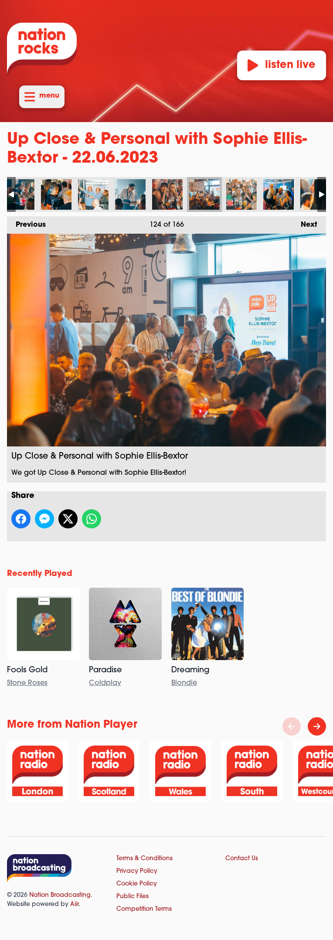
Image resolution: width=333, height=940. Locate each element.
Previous (26, 222)
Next (304, 222)
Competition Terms (144, 909)
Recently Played (39, 574)
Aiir (74, 904)
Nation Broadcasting (60, 895)
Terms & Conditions (144, 858)
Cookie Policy (136, 884)
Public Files (132, 896)
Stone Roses (27, 683)
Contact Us (241, 858)
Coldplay (105, 683)
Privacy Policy (136, 871)
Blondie (184, 683)
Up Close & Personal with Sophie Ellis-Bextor (19, 194)
